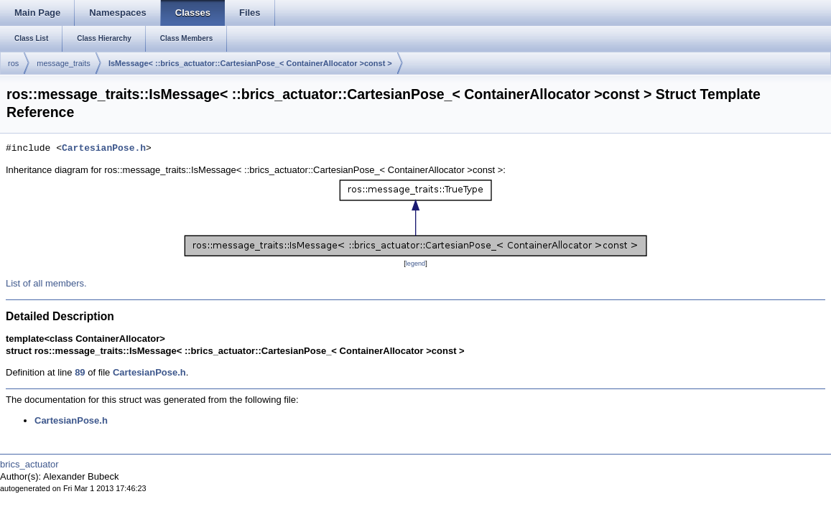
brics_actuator (29, 464)
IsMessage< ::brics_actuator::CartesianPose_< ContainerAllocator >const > (250, 63)
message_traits (63, 63)
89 (80, 372)
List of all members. (46, 283)
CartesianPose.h (104, 148)
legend (415, 263)
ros (13, 63)
